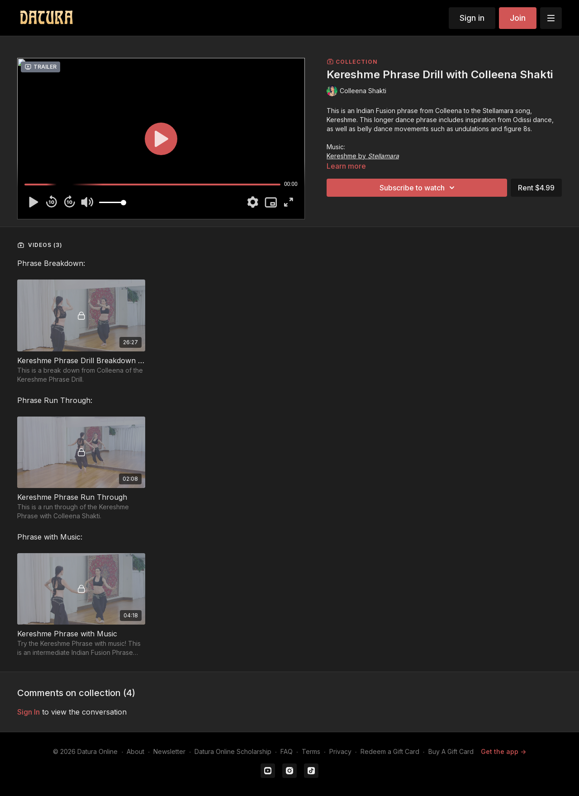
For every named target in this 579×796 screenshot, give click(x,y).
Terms (311, 751)
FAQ (286, 751)
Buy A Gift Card (451, 751)
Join (518, 18)
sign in (28, 711)
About (135, 751)
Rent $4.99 (536, 187)
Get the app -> (503, 751)
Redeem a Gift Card (390, 751)
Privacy (340, 751)
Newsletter (169, 751)
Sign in (472, 18)
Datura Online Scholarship (233, 751)
